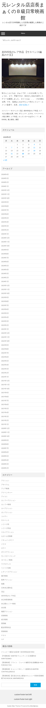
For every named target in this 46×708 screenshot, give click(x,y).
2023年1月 (5, 329)
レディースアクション (9, 572)
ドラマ (3, 544)
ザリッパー (23, 113)
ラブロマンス (6, 564)
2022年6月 (5, 357)
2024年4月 (5, 269)
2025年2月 (5, 230)
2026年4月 (5, 174)
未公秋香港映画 (6, 599)
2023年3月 (5, 321)
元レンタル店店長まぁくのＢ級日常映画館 (23, 11)
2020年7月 (5, 448)
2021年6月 (5, 404)
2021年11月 (5, 384)
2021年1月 (5, 424)
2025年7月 (5, 210)
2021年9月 (5, 392)
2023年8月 (5, 301)
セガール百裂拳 (6, 536)
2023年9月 (5, 297)
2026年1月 (5, 186)
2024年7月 (5, 258)
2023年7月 (5, 305)
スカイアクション (7, 532)
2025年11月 (5, 194)
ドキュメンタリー (7, 540)
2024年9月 (5, 250)
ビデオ (30, 113)
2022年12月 (5, 333)
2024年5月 (5, 265)
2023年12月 (5, 285)
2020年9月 (5, 440)
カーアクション (6, 508)
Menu (23, 33)
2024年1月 (5, 281)
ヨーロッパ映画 (6, 560)
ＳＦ (2, 639)
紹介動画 (4, 619)
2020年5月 (5, 456)
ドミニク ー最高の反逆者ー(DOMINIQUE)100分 (17, 652)
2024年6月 (5, 261)
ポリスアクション (7, 552)
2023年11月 (5, 289)
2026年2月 (5, 182)
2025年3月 (5, 226)
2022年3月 (5, 369)
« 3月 (5, 160)
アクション (5, 480)
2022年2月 (5, 373)
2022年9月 (5, 345)
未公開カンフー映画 (8, 603)
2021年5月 (5, 408)
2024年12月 (5, 238)
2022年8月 (5, 349)
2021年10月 (5, 388)
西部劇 (3, 623)
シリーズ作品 (6, 528)
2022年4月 (5, 365)
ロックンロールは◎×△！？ (29, 116)
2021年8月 (5, 396)
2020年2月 (5, 468)
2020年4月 (5, 460)
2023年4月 (5, 317)
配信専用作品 (6, 627)
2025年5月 (5, 218)
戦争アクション (6, 580)
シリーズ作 (5, 524)
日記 (21, 110)
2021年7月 (5, 400)
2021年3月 (5, 416)
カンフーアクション (8, 500)
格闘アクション (6, 611)
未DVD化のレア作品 (31, 110)
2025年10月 (5, 198)
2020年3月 (5, 464)
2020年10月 (5, 436)
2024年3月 (5, 273)
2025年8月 (5, 206)
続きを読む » (24, 105)
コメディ (4, 516)
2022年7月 (5, 353)
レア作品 (14, 116)
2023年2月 (5, 325)
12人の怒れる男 (7, 113)
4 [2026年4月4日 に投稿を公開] (34, 144)
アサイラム (5, 484)
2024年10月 (5, 246)
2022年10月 (5, 341)
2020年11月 (5, 432)
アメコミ (4, 496)
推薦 (2, 584)
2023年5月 (5, 313)
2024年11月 (5, 242)
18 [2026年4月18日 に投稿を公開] (34, 151)
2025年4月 (5, 222)
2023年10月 (5, 293)
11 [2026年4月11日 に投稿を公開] (34, 147)
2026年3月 (5, 178)
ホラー (3, 548)
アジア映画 (5, 488)
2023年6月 (5, 309)
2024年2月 (5, 277)
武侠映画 (4, 615)
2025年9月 (5, 202)
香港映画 (4, 631)
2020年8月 (5, 444)
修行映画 (4, 576)
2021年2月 (5, 420)
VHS (16, 113)
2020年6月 (5, 452)
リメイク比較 (6, 568)
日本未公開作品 (6, 588)
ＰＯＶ (3, 635)
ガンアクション (6, 512)
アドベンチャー (6, 492)
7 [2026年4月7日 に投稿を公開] (11, 147)
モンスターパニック (8, 556)
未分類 (3, 607)
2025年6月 (5, 214)
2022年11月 (5, 337)
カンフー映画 (6, 504)
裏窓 (17, 119)
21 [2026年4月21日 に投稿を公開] (12, 154)
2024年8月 (5, 254)
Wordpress (34, 706)
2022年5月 (5, 361)
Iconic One (11, 706)
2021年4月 (5, 412)
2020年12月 (5, 428)
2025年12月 (5, 190)
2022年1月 (5, 377)
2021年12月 (5, 381)
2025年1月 (5, 234)
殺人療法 (11, 119)
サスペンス (15, 110)
